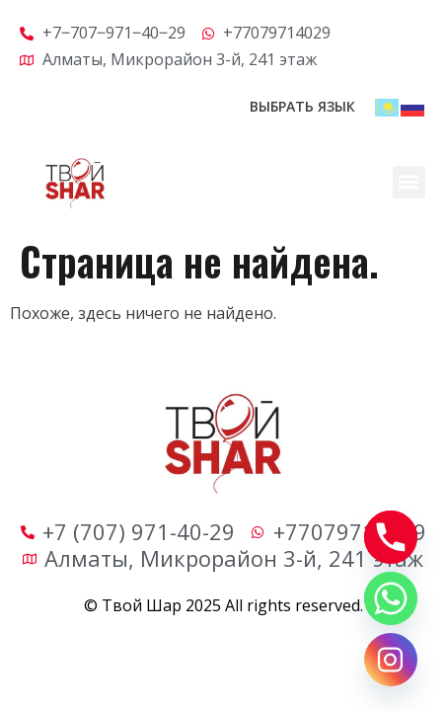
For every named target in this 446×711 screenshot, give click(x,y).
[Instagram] (390, 659)
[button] (409, 182)
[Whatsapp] (390, 598)
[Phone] (390, 537)
